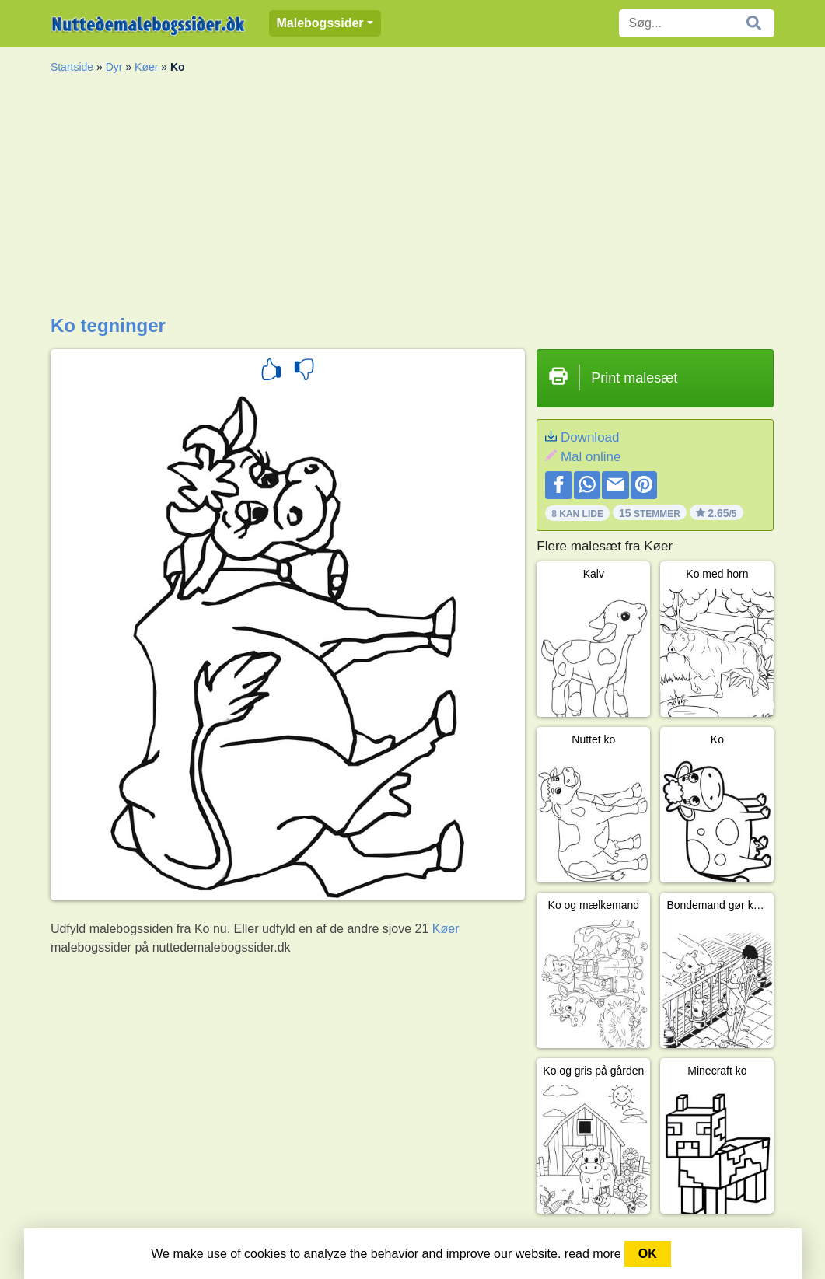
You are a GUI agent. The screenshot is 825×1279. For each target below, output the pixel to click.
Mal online (591, 456)
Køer (146, 67)
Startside (72, 67)
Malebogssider (320, 23)
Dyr (114, 67)
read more (593, 1253)
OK (647, 1253)
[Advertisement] (412, 198)
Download (590, 437)
